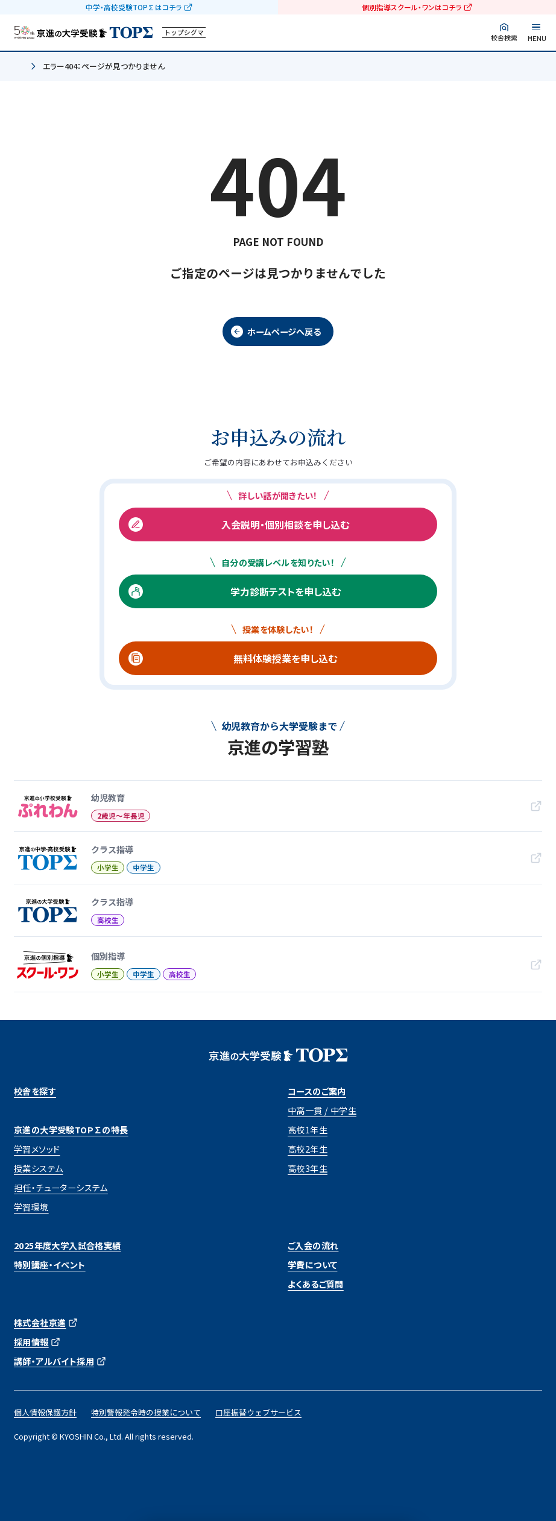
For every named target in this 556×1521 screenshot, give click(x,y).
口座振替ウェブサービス (258, 1412)
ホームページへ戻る (284, 332)
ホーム (19, 67)
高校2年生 (307, 1149)
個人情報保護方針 (45, 1412)
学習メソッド (37, 1149)
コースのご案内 (317, 1091)
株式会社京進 (40, 1323)
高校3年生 (307, 1168)
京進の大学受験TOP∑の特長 (71, 1130)
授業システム (38, 1168)
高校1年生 (307, 1130)
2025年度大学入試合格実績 (67, 1245)
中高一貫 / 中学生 (322, 1110)
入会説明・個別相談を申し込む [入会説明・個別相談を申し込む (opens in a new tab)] (285, 524)
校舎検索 (504, 37)
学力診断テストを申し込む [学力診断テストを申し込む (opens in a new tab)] (285, 591)
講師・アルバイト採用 (54, 1361)
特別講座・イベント (50, 1265)
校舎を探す (35, 1091)
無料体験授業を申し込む (285, 658)
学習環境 (31, 1207)
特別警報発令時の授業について (146, 1412)
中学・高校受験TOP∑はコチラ (134, 7)
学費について (312, 1265)
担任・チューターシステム (61, 1188)
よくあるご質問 (316, 1284)
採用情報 (31, 1342)
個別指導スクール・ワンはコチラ (411, 7)
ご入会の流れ (313, 1245)
